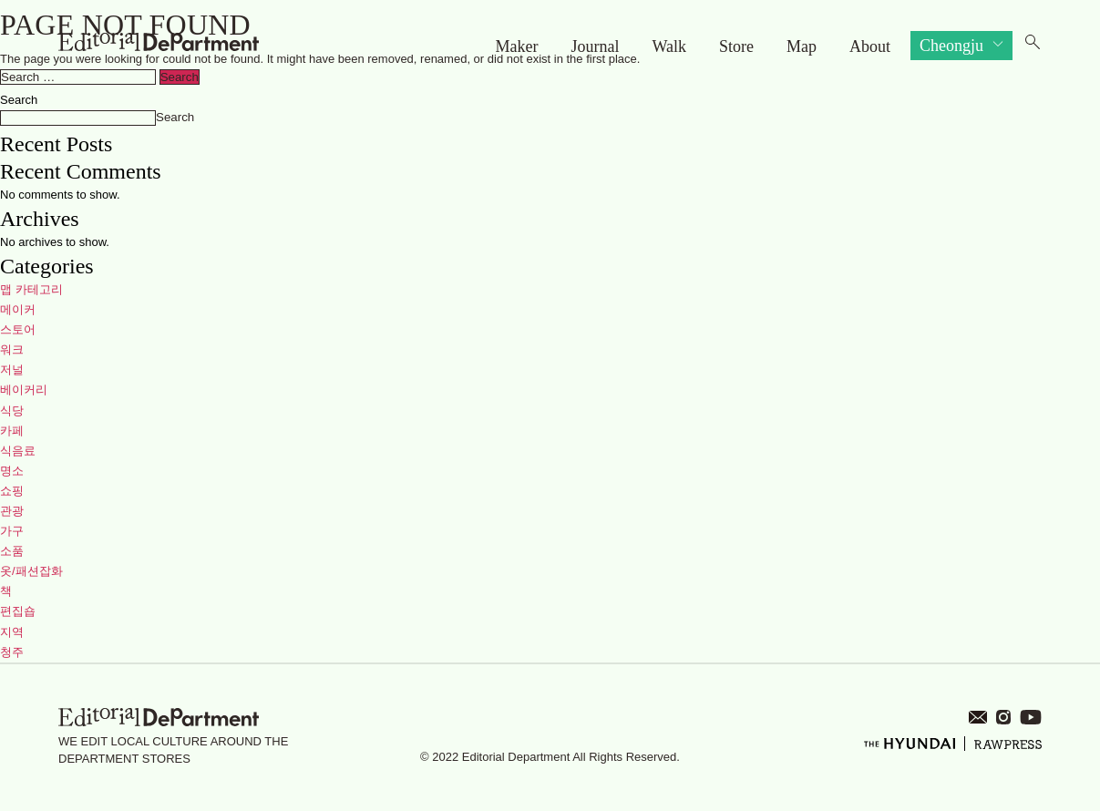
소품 (12, 551)
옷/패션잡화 (31, 571)
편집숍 (18, 611)
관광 (12, 511)
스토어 (18, 329)
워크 (12, 349)
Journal (595, 46)
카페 (12, 430)
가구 (12, 531)
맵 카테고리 (31, 289)
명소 (12, 470)
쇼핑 (12, 491)
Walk (669, 46)
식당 (12, 410)
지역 (12, 632)
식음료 (18, 450)
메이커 (18, 309)
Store (736, 46)
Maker (516, 46)
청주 (12, 652)
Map (801, 46)
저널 (12, 369)
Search (18, 100)
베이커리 (23, 389)
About (869, 46)
